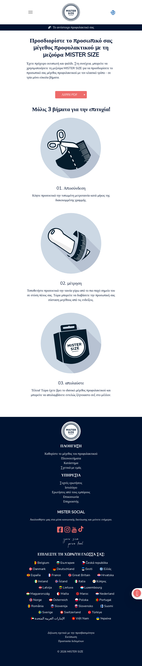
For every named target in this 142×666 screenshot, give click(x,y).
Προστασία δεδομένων (71, 641)
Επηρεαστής (71, 501)
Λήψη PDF (69, 95)
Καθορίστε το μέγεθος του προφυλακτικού (71, 454)
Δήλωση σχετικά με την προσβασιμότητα (71, 633)
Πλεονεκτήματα (71, 458)
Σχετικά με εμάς (71, 468)
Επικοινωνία (71, 497)
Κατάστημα (71, 463)
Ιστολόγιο (71, 487)
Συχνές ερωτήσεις (71, 483)
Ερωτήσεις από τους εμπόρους (71, 492)
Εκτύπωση (71, 637)
